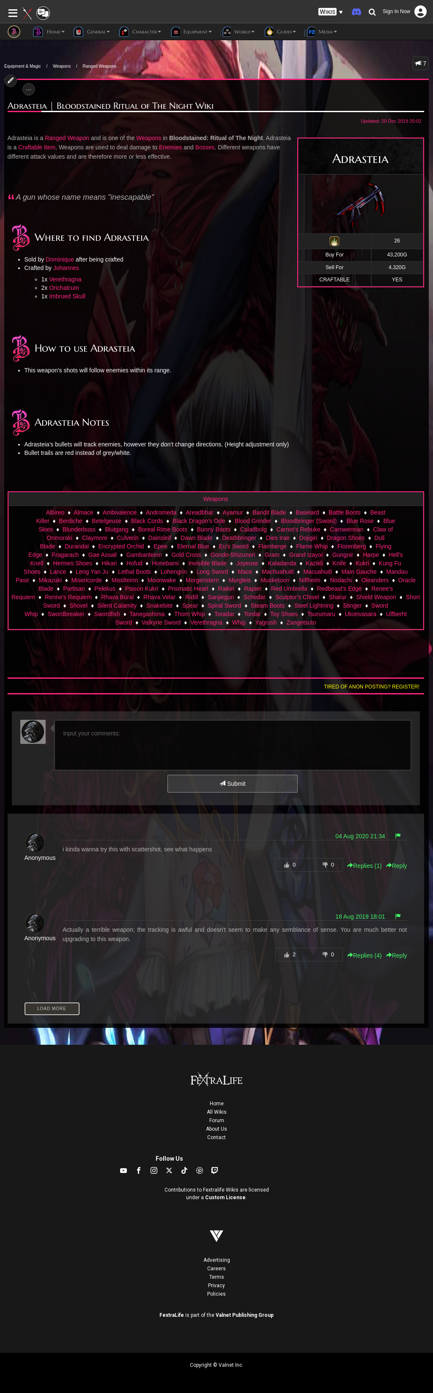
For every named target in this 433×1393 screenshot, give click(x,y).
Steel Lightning (314, 605)
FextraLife (171, 1315)
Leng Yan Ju (92, 571)
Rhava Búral (117, 597)
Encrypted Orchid (121, 546)
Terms (216, 1277)
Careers (216, 1269)
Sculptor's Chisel (297, 597)
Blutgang (116, 529)
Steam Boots (268, 605)
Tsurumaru (321, 614)
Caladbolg (253, 529)
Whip (239, 622)
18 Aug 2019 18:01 (360, 916)
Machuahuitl (278, 571)
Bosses (205, 147)
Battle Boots (345, 512)
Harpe (371, 554)
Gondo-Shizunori (233, 554)
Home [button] (49, 32)
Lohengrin (174, 571)
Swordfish (107, 614)
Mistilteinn (125, 580)
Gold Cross (186, 554)
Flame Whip (312, 546)
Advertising (216, 1260)
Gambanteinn (144, 554)
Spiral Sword (224, 605)
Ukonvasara (361, 614)
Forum (216, 1120)
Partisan (74, 588)
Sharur (337, 597)
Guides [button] (279, 32)
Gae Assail (102, 554)
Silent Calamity (117, 605)
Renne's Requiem (68, 597)
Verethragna (65, 279)
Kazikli (314, 563)
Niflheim (310, 580)
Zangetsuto (301, 622)
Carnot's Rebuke (299, 529)
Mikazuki (50, 580)
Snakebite (159, 605)
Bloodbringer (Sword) (309, 521)
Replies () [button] (364, 865)
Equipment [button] (191, 32)
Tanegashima (146, 614)
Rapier (252, 588)
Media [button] (320, 32)
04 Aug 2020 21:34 (360, 836)
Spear (190, 605)
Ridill (191, 597)
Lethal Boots (134, 571)
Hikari (109, 563)
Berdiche (70, 521)
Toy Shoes (284, 614)
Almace (83, 512)
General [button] (91, 32)
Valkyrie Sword (161, 622)
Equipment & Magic (22, 66)
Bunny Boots (213, 529)
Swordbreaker (66, 614)
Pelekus (104, 588)
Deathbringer (239, 537)
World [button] (237, 32)
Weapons (62, 66)
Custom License (225, 1197)
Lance (58, 571)
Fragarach (65, 554)
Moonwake (162, 580)
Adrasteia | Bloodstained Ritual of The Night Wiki (111, 106)
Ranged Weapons (99, 66)
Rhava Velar (159, 597)
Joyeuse (247, 563)
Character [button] (139, 32)
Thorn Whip (189, 614)
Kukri (362, 563)
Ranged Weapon (67, 138)
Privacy (216, 1285)
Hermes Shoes (72, 563)
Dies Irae (278, 537)
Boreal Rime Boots (162, 529)
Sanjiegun (221, 597)
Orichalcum (64, 287)
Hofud (134, 563)
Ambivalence (120, 512)
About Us (216, 1129)
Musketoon (274, 580)
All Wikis (217, 1112)
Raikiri (226, 588)
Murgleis (239, 580)
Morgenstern (202, 580)
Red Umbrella (289, 588)
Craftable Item (36, 147)
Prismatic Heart (188, 588)
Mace (245, 571)
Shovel (78, 605)
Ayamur (233, 512)
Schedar (255, 597)
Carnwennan (346, 529)
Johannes (66, 267)
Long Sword (212, 571)
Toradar (224, 614)
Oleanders (375, 580)
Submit (232, 783)
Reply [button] (396, 865)
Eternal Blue (193, 546)
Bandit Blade (269, 512)
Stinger (352, 605)
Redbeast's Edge (339, 588)
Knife (339, 563)
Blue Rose (360, 521)
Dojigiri (308, 537)
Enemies (170, 147)
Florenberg (351, 546)
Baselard (307, 512)
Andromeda (161, 512)
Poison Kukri (142, 588)
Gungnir (343, 554)
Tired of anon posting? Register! (371, 687)
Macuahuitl (317, 571)
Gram (272, 554)
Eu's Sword (234, 546)
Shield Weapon (376, 597)
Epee (160, 546)
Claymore (94, 537)
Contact (216, 1137)
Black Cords (147, 521)
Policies (216, 1294)
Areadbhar (199, 512)
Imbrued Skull (67, 296)
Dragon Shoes (346, 537)
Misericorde (86, 580)
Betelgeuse (106, 521)
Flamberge (272, 546)
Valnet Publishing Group (245, 1315)
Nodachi (340, 580)
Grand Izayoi (306, 554)
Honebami (165, 563)
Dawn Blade (197, 537)
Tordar (252, 614)
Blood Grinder (253, 521)
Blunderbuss (79, 529)
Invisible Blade (208, 563)
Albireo (55, 512)
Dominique (60, 259)
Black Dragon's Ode (199, 521)
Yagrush (266, 622)
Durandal (77, 546)
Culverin (128, 537)
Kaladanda (282, 563)
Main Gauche (359, 571)
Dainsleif (159, 537)
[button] (331, 12)
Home (217, 1104)
